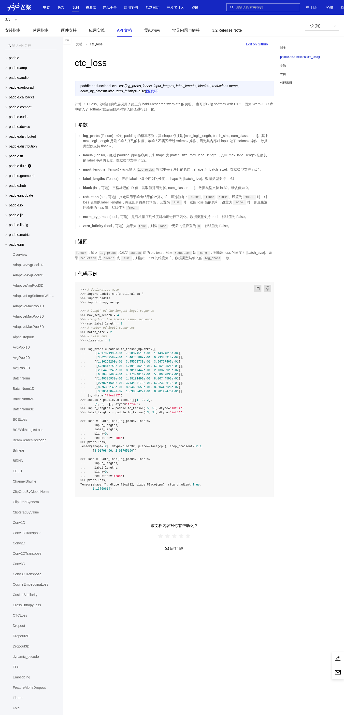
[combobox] (266, 7)
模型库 (91, 8)
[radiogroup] (174, 536)
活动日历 (152, 8)
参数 (283, 65)
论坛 (329, 8)
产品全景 (110, 8)
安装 (46, 8)
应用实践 (97, 30)
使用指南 (41, 30)
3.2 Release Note (227, 30)
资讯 (194, 8)
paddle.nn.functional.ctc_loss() (300, 57)
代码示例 (286, 82)
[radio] (160, 536)
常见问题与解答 (186, 30)
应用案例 (131, 8)
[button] (75, 7)
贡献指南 (152, 30)
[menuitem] (329, 8)
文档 (75, 8)
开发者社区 (175, 8)
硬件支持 (69, 30)
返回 (283, 74)
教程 (61, 8)
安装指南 (13, 30)
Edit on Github (257, 44)
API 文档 (124, 30)
